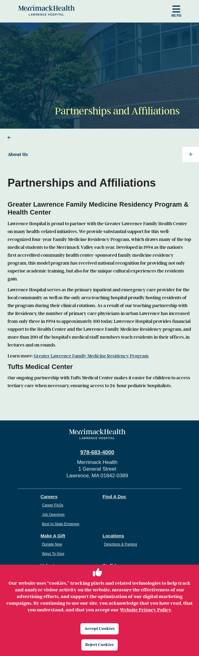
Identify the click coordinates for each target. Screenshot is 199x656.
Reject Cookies (99, 644)
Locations (113, 535)
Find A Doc (114, 496)
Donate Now (52, 544)
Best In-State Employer (60, 524)
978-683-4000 (97, 452)
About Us (103, 154)
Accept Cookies (99, 628)
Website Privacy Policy (145, 610)
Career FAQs (52, 505)
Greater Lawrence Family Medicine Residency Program (91, 356)
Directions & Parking (120, 544)
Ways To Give (53, 554)
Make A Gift (53, 535)
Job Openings (53, 514)
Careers (49, 496)
